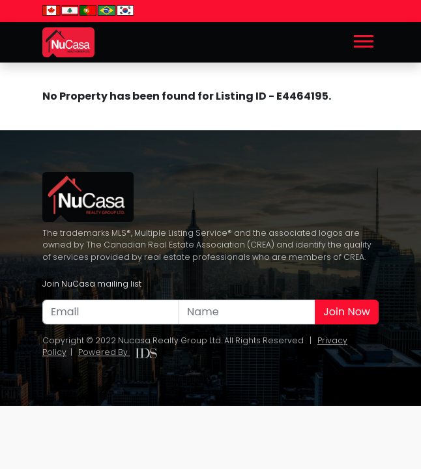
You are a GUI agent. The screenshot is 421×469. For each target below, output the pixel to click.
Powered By (117, 352)
